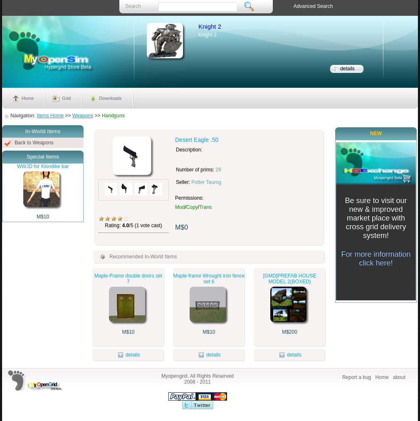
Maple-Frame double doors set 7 (128, 279)
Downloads (110, 98)
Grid (66, 98)
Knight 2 (209, 26)
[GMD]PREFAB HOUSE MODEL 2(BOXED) (289, 279)
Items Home (50, 116)
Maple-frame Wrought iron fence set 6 (209, 279)
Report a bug (356, 377)
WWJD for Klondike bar (43, 166)
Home (28, 98)
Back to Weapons (34, 143)
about (399, 377)
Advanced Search (313, 6)
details (347, 69)
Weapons (82, 116)
